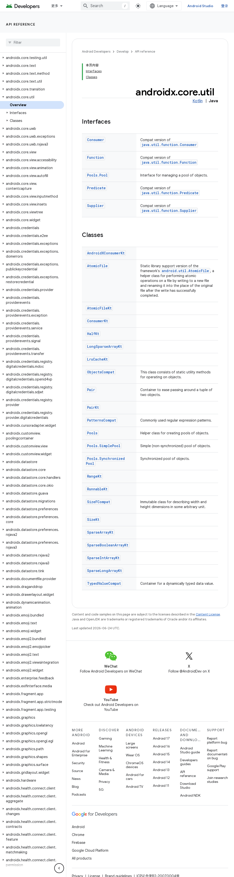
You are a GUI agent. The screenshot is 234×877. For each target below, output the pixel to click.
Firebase (78, 842)
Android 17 (161, 738)
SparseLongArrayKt (104, 570)
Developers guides (188, 762)
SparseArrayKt (100, 532)
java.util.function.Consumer (169, 144)
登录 (224, 6)
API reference (21, 24)
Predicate (96, 188)
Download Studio (188, 785)
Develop (123, 51)
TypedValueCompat (104, 583)
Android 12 (161, 777)
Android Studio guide (190, 750)
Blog (75, 786)
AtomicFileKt (99, 308)
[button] (32, 58)
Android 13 (161, 770)
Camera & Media (107, 772)
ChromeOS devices (134, 765)
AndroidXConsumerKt (106, 253)
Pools (92, 433)
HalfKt (93, 333)
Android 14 (161, 762)
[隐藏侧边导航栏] (59, 868)
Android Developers (96, 51)
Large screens (132, 745)
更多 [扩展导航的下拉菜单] (54, 6)
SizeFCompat (98, 501)
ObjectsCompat (100, 372)
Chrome (78, 835)
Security (78, 763)
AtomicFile (97, 265)
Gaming (105, 738)
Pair (91, 389)
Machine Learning (106, 748)
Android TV (134, 786)
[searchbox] (33, 42)
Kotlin (198, 101)
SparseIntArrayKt (103, 557)
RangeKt (94, 476)
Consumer (95, 139)
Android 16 (161, 746)
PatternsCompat (101, 420)
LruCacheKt (97, 359)
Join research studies (217, 779)
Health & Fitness (105, 760)
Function (95, 157)
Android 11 (161, 785)
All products (81, 858)
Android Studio (200, 6)
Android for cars (135, 777)
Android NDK (190, 795)
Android (78, 743)
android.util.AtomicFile (185, 270)
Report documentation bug (217, 754)
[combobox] (105, 5)
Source (77, 771)
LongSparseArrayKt (104, 346)
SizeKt (93, 519)
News (76, 778)
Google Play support (216, 768)
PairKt (93, 407)
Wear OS (133, 755)
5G (101, 789)
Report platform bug (217, 740)
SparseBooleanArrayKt (107, 545)
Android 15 (161, 754)
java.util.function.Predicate (170, 192)
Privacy (104, 781)
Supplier (95, 205)
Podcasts (79, 794)
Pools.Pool (97, 175)
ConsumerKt (97, 321)
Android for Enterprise (81, 753)
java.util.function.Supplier (169, 210)
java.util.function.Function (169, 162)
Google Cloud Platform (90, 850)
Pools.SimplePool (103, 445)
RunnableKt (97, 489)
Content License (208, 614)
